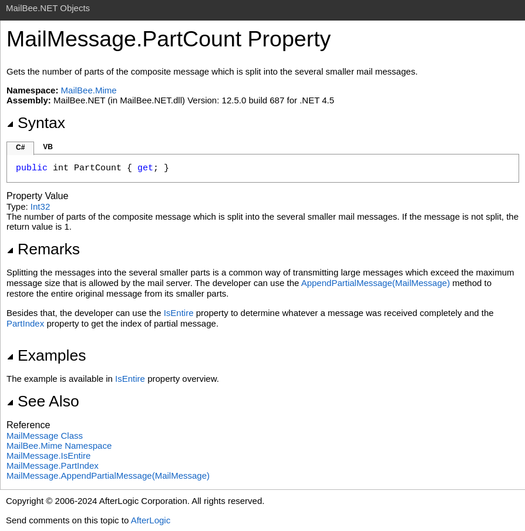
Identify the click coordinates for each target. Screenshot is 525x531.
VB (48, 147)
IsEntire (179, 313)
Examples (46, 355)
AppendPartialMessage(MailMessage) (375, 283)
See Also (42, 401)
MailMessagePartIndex (52, 465)
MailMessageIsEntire (48, 456)
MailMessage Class (44, 436)
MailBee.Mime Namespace (59, 446)
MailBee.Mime (89, 90)
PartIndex (25, 323)
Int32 (40, 206)
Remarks (43, 249)
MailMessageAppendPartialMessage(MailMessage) (108, 475)
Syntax (35, 123)
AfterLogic (151, 520)
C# (20, 147)
